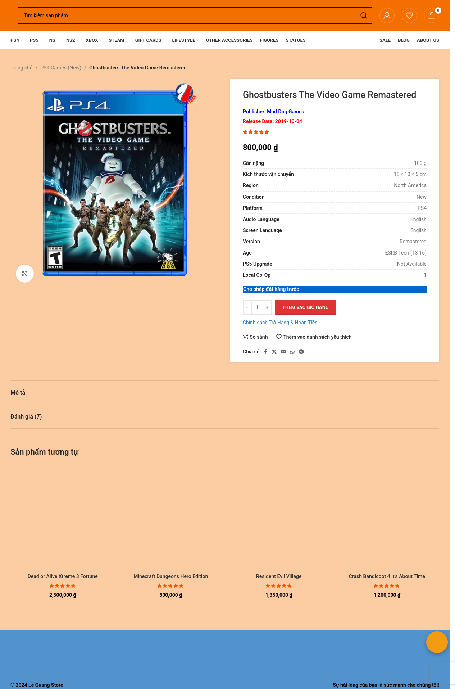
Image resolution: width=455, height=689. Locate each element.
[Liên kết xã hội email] (283, 352)
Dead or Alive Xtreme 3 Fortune (63, 576)
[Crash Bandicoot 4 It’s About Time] (387, 517)
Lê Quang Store (45, 685)
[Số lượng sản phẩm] (257, 307)
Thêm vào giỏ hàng (305, 307)
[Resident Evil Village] (279, 517)
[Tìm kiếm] (195, 15)
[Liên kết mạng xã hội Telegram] (301, 352)
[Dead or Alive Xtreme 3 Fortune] (62, 517)
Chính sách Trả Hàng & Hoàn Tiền (280, 323)
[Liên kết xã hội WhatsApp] (292, 352)
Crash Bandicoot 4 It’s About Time (387, 576)
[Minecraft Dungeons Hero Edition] (171, 517)
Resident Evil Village (278, 576)
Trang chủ (21, 68)
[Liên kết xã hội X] (274, 352)
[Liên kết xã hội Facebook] (265, 352)
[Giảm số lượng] (247, 307)
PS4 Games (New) (61, 68)
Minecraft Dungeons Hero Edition (170, 576)
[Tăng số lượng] (267, 307)
